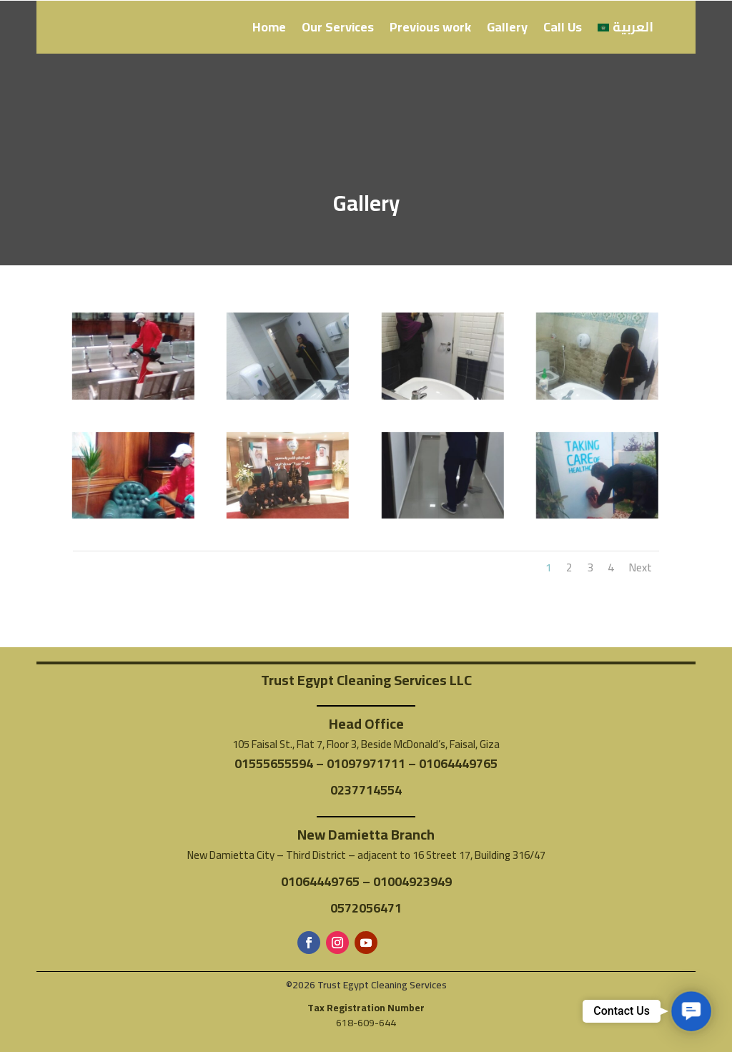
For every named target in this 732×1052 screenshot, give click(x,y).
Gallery (507, 30)
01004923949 (412, 881)
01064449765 (458, 763)
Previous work (430, 30)
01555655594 (273, 763)
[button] (691, 1011)
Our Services (338, 30)
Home (269, 30)
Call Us (562, 30)
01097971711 (366, 763)
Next (640, 567)
